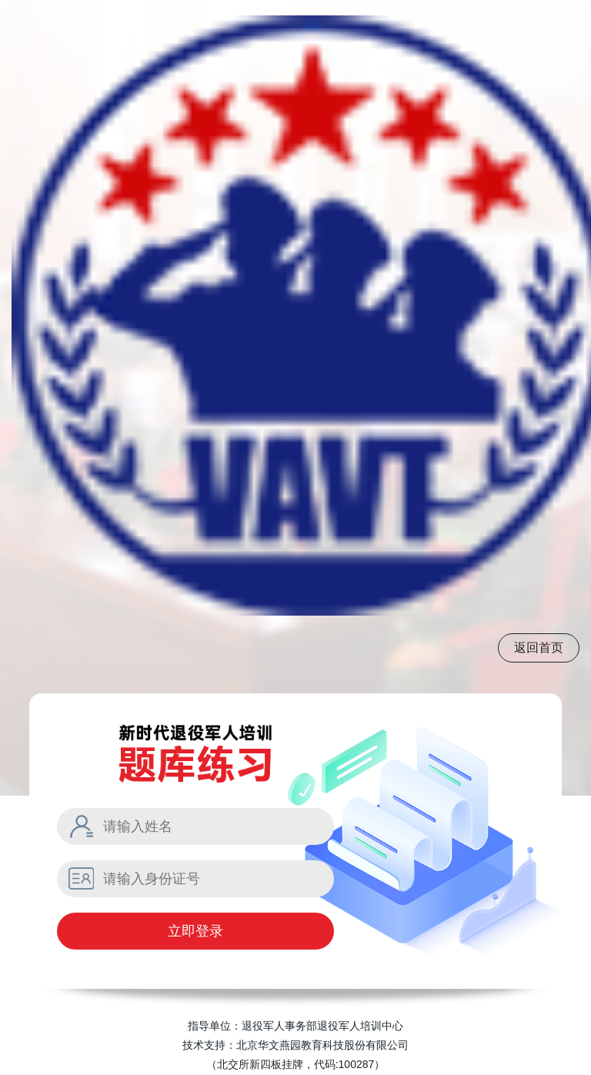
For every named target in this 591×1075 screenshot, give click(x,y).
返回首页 (538, 647)
